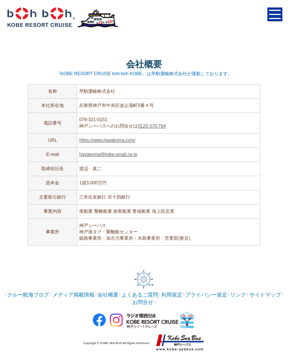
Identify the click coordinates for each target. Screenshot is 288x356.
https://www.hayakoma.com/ (107, 140)
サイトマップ (265, 295)
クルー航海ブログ (28, 295)
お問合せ (142, 302)
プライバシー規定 (206, 295)
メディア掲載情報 (73, 295)
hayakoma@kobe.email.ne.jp (108, 154)
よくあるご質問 (140, 295)
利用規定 (171, 295)
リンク (238, 295)
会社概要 (108, 295)
